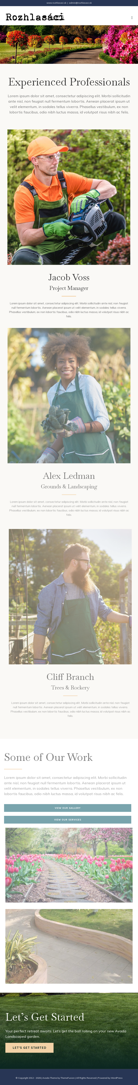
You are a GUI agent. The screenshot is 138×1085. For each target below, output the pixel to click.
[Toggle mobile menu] (132, 18)
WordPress (117, 1078)
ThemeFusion (68, 1078)
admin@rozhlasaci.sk (80, 2)
